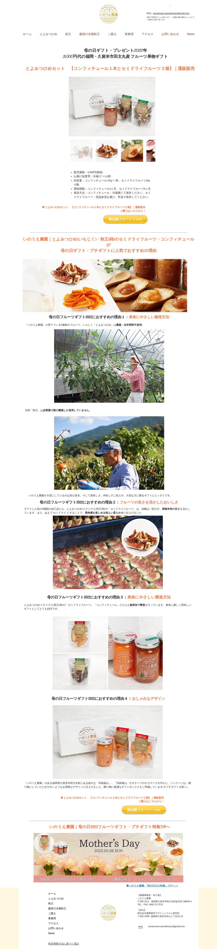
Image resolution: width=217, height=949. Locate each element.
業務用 (52, 918)
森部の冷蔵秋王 (57, 908)
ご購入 (52, 913)
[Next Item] (149, 106)
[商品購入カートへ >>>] (125, 219)
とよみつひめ (56, 898)
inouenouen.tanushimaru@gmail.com (171, 13)
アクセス (53, 923)
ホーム (52, 893)
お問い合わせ (56, 928)
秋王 (50, 903)
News (51, 933)
